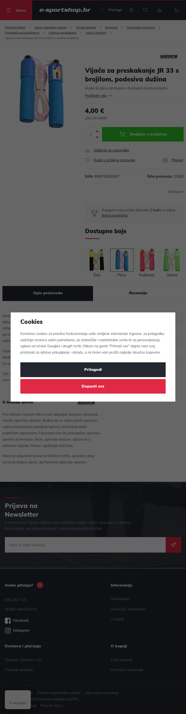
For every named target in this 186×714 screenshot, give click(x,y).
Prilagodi (93, 370)
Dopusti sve (93, 387)
